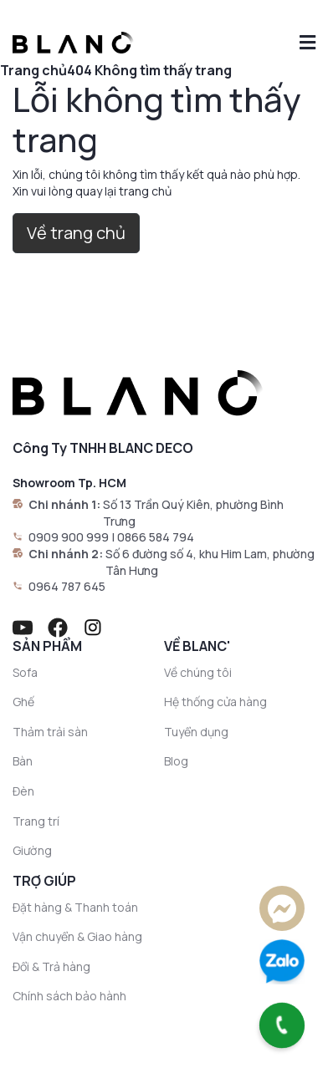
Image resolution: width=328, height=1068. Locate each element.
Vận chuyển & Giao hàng (77, 936)
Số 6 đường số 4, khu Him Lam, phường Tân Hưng (210, 562)
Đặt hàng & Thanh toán (75, 907)
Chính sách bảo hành (69, 996)
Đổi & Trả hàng (51, 966)
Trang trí (36, 821)
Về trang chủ (76, 232)
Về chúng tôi (198, 672)
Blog (176, 761)
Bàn (23, 761)
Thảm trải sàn (50, 732)
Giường (32, 850)
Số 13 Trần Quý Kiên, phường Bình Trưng (193, 512)
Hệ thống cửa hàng (215, 701)
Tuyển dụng (196, 732)
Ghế (23, 701)
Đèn (23, 791)
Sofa (25, 672)
